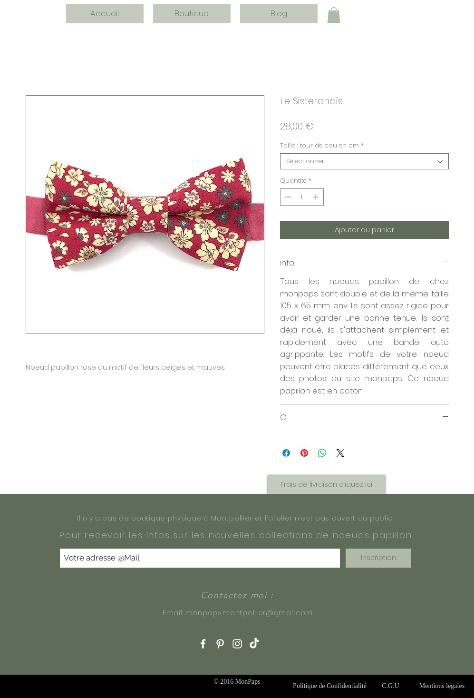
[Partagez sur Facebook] (286, 453)
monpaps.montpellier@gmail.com (249, 613)
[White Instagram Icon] (237, 644)
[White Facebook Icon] (203, 644)
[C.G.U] (390, 686)
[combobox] (364, 161)
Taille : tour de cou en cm (322, 145)
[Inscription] (378, 558)
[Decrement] (287, 197)
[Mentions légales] (442, 686)
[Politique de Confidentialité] (330, 686)
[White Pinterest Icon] (220, 644)
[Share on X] (340, 453)
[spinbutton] (301, 197)
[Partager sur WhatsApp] (322, 453)
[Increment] (316, 197)
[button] (333, 15)
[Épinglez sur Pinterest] (304, 453)
